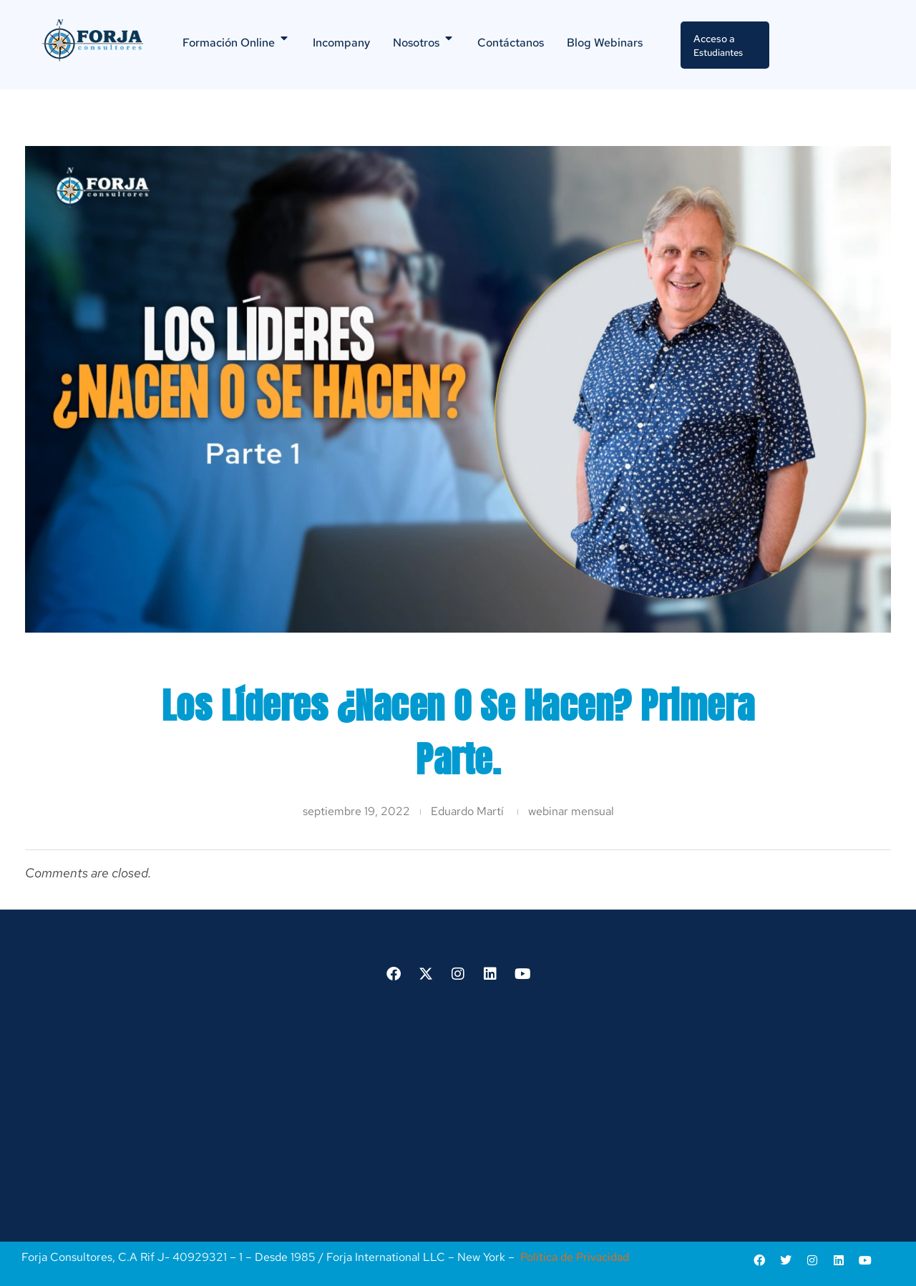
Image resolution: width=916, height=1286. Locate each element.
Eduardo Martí (467, 810)
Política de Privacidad (574, 1255)
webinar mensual (571, 810)
